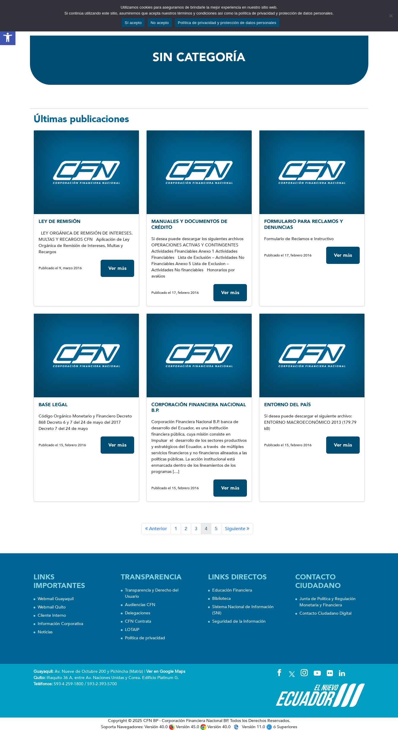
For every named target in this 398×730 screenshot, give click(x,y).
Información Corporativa (60, 624)
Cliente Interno (52, 615)
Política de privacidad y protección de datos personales (227, 22)
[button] (7, 37)
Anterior (156, 528)
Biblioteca (221, 598)
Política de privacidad (145, 638)
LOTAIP (132, 629)
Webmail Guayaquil (56, 599)
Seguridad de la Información (239, 621)
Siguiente (237, 528)
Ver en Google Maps (165, 671)
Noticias (45, 632)
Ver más (117, 268)
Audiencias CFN (140, 605)
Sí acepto (133, 22)
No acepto (159, 22)
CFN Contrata (138, 621)
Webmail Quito (52, 607)
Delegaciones (137, 613)
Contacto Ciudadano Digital (325, 613)
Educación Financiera (232, 590)
